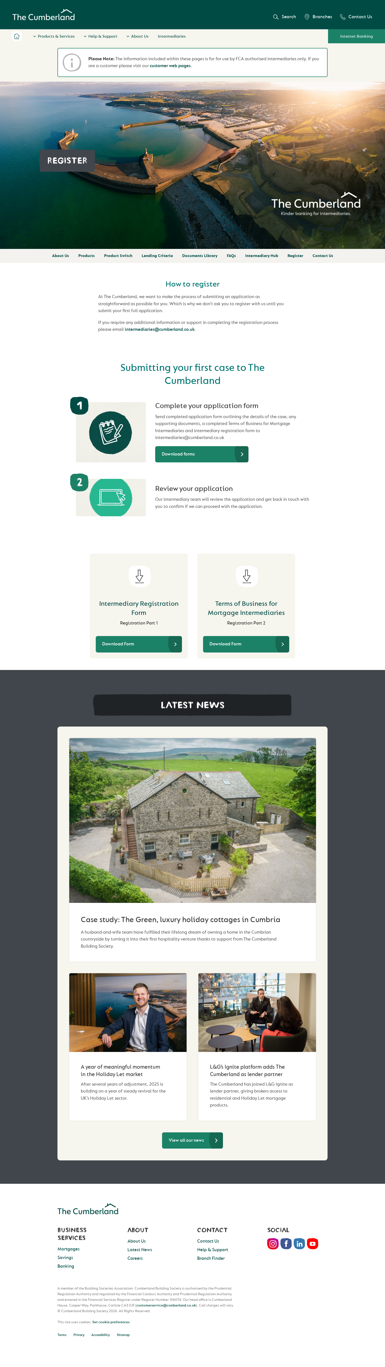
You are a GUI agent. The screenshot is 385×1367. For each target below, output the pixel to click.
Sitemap (123, 1335)
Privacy (78, 1335)
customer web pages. (171, 66)
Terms (61, 1335)
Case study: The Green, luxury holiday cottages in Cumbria (180, 920)
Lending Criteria (157, 255)
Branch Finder (211, 1258)
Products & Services (56, 36)
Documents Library (200, 255)
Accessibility (100, 1335)
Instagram (273, 1244)
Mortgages (68, 1249)
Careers (135, 1258)
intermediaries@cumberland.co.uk (160, 329)
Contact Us (356, 17)
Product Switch (118, 255)
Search (284, 17)
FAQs (231, 255)
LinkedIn (299, 1244)
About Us (140, 36)
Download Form (118, 644)
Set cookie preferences (111, 1322)
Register (295, 255)
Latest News (139, 1250)
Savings (65, 1258)
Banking (65, 1266)
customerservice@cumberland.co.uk (166, 1305)
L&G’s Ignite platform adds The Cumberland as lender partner (247, 1070)
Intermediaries (172, 36)
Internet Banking (356, 36)
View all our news (186, 1140)
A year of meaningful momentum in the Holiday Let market (120, 1070)
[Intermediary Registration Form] (139, 573)
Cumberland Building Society (43, 15)
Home (16, 36)
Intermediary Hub (261, 255)
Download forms (178, 454)
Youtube (313, 1244)
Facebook (286, 1244)
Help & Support (102, 36)
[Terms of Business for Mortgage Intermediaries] (246, 573)
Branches (318, 17)
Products (86, 255)
